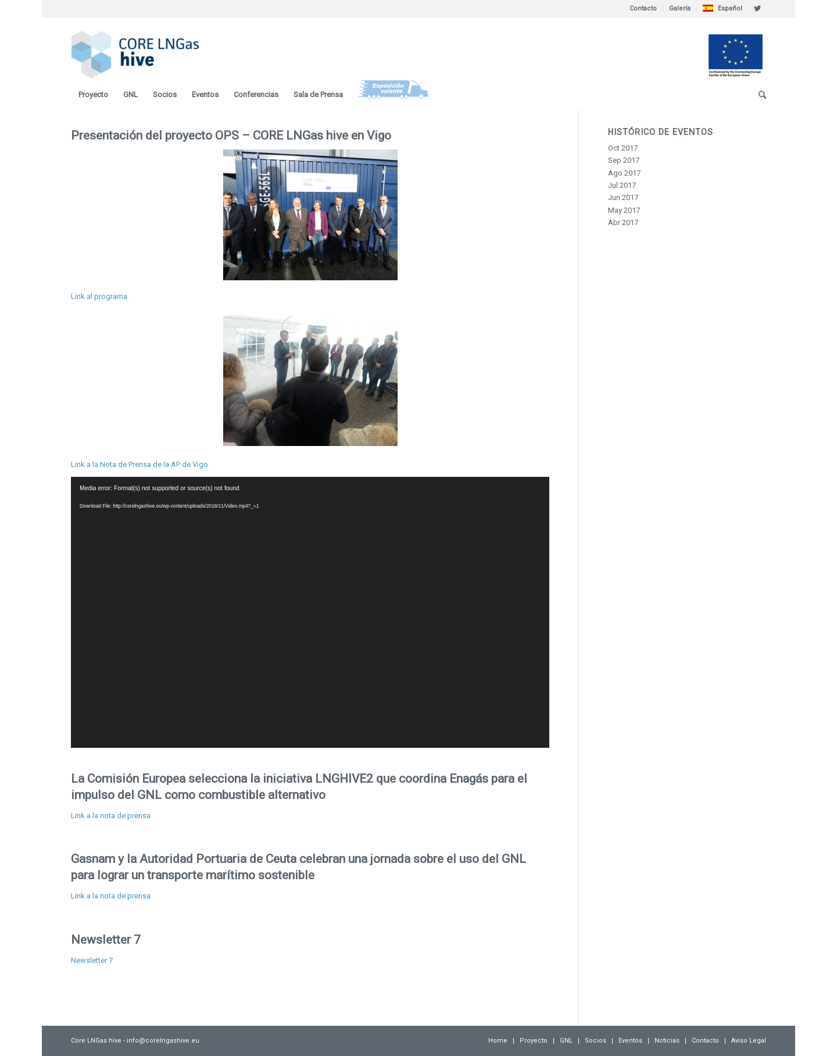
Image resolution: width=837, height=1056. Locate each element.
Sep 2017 (623, 160)
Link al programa (99, 296)
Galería (680, 8)
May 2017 (624, 210)
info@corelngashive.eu (163, 1040)
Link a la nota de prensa (111, 815)
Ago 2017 (624, 173)
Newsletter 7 (106, 940)
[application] (310, 612)
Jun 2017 (623, 197)
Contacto (643, 8)
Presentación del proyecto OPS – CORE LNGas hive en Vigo (231, 135)
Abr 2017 (623, 222)
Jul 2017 (622, 185)
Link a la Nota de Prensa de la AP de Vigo (139, 464)
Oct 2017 (623, 148)
